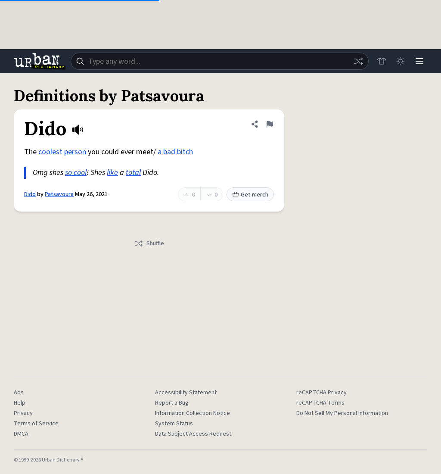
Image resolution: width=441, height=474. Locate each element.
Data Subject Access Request (193, 434)
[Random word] (358, 61)
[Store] (381, 61)
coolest (50, 152)
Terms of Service (36, 423)
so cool (76, 172)
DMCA (21, 434)
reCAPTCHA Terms (320, 403)
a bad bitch (175, 152)
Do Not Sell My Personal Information (342, 413)
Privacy (23, 413)
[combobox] (220, 61)
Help (19, 403)
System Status (174, 423)
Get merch (250, 194)
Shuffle (149, 243)
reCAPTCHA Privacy (321, 392)
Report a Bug (172, 403)
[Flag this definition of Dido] (269, 124)
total (133, 172)
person (75, 152)
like (112, 172)
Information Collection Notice (192, 413)
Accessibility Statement (186, 392)
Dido (30, 194)
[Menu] (419, 61)
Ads (19, 392)
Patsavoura (59, 194)
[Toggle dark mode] (400, 61)
